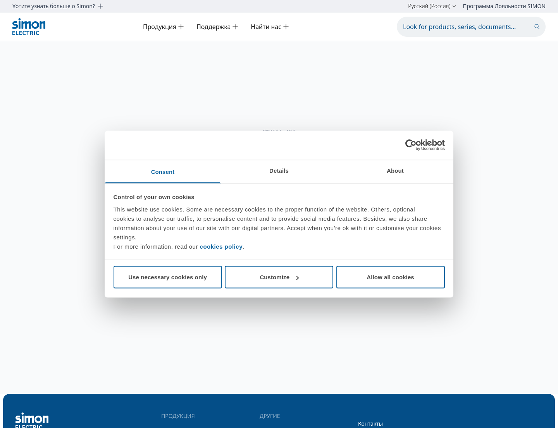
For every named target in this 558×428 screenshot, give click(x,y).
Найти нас (270, 26)
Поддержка (217, 26)
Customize (279, 277)
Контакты (370, 423)
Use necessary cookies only (167, 277)
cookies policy (221, 246)
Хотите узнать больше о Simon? (57, 6)
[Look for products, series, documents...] (471, 27)
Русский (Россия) (432, 6)
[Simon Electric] (28, 26)
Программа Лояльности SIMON (504, 6)
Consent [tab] (163, 171)
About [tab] (395, 170)
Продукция (163, 26)
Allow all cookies (390, 277)
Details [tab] (279, 170)
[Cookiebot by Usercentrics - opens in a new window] (411, 145)
